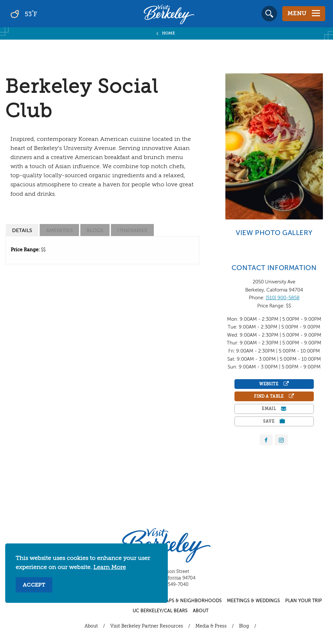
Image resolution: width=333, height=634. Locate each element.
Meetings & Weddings (253, 601)
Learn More (109, 567)
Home (168, 33)
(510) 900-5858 (283, 297)
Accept (34, 585)
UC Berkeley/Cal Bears (160, 611)
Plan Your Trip (303, 601)
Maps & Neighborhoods (192, 601)
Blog (244, 626)
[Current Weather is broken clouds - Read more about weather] (42, 13)
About (200, 611)
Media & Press (211, 626)
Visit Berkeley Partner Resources (146, 626)
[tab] (22, 230)
